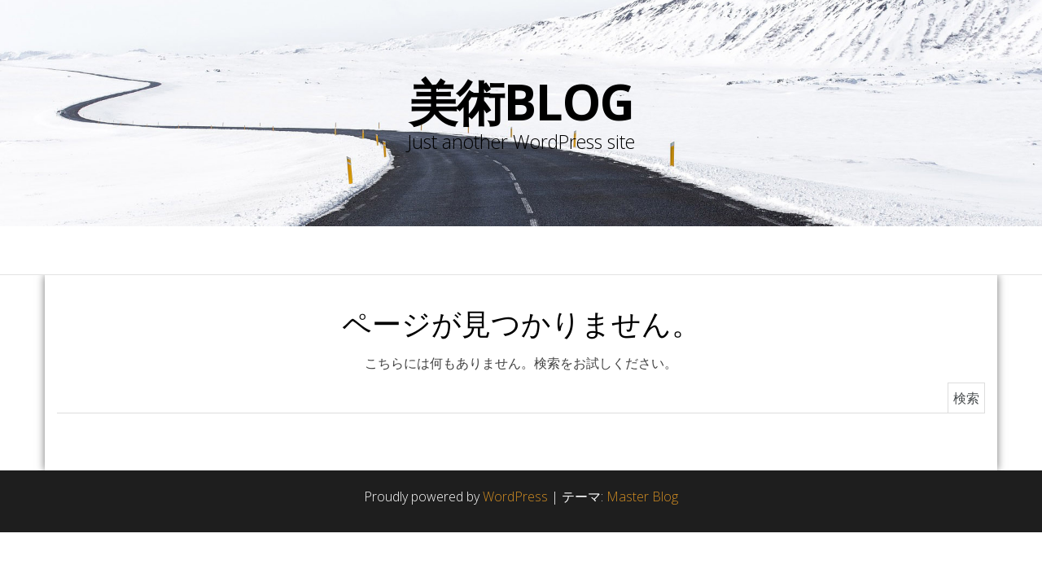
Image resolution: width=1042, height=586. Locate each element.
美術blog (521, 101)
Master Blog (642, 496)
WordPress (515, 496)
